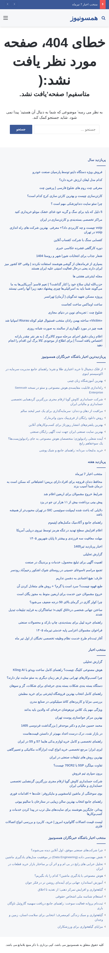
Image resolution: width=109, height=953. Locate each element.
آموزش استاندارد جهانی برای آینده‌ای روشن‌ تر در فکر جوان (64, 882)
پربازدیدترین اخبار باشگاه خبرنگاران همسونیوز (73, 357)
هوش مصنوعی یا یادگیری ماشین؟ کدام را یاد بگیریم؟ (68, 875)
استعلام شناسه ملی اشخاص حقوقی (79, 896)
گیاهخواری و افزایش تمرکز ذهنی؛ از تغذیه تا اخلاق (70, 889)
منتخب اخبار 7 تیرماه (85, 4)
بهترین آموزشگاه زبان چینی (85, 380)
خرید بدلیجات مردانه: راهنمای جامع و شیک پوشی (71, 450)
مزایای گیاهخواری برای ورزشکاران (80, 926)
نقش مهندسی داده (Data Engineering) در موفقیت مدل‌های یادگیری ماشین (54, 857)
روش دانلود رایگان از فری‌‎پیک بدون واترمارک (73, 418)
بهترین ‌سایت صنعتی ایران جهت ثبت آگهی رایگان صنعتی (66, 431)
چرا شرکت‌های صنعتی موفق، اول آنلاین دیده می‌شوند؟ (67, 850)
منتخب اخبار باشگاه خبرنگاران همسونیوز (77, 838)
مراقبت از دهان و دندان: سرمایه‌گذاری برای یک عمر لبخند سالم (62, 411)
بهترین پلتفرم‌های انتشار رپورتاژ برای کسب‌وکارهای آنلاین (66, 425)
